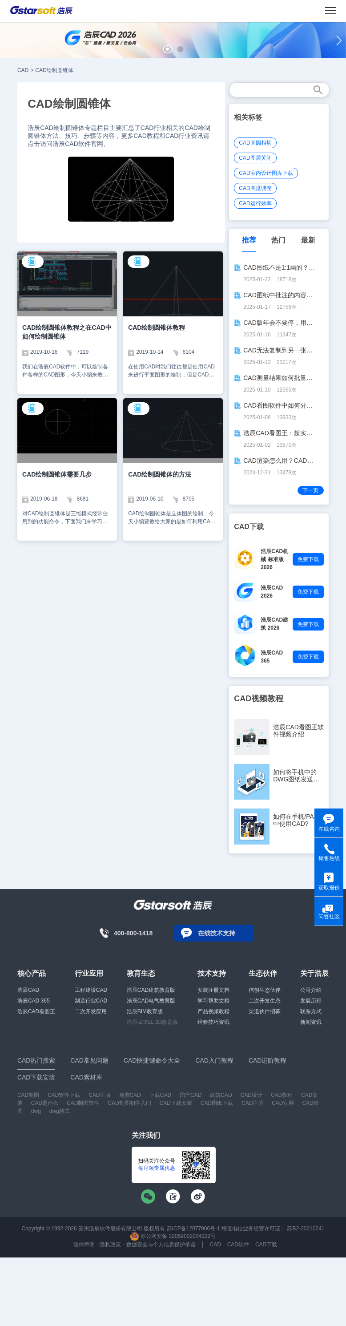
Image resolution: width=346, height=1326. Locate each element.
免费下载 (308, 559)
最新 (308, 240)
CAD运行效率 (255, 203)
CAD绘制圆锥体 (54, 70)
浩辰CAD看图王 (36, 1011)
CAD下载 (266, 1244)
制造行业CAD (91, 1001)
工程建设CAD (91, 990)
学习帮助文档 (213, 1001)
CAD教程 (282, 1095)
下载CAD (160, 1095)
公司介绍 (311, 990)
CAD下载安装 (176, 1103)
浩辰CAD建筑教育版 (151, 990)
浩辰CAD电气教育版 (151, 1001)
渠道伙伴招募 (265, 1011)
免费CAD (130, 1095)
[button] (167, 49)
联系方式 (311, 1011)
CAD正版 (99, 1095)
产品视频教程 (213, 1011)
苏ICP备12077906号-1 (193, 1228)
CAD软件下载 (64, 1095)
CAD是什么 (44, 1103)
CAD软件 (238, 1244)
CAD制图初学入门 (129, 1103)
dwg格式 (59, 1111)
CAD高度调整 (255, 188)
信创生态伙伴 (265, 990)
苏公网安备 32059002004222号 (173, 1236)
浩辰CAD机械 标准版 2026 (274, 559)
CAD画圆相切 (255, 143)
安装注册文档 (213, 990)
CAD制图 (28, 1095)
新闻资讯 (311, 1022)
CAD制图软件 (83, 1103)
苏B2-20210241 (305, 1228)
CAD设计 (251, 1095)
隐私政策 (110, 1244)
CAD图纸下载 (217, 1103)
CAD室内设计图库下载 (266, 173)
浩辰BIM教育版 (145, 1011)
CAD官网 (283, 1103)
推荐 (249, 240)
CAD (22, 70)
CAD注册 (252, 1103)
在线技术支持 (216, 933)
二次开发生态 (265, 1001)
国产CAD (190, 1095)
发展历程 (311, 1001)
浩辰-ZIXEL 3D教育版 (152, 1022)
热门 (278, 240)
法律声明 (84, 1244)
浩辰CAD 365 (33, 1001)
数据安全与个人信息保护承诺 (161, 1244)
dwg (36, 1111)
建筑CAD (221, 1095)
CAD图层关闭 (255, 158)
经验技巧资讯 (213, 1022)
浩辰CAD (28, 990)
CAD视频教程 (258, 698)
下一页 (310, 490)
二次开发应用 (91, 1011)
